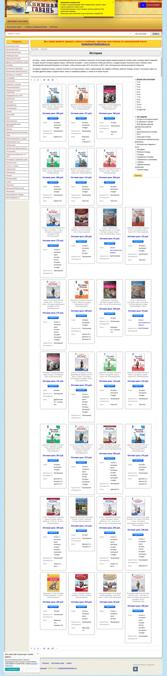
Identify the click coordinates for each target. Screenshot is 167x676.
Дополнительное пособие (146, 132)
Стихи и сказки (12, 166)
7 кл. (138, 97)
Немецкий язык (12, 55)
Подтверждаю (12, 669)
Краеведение (11, 105)
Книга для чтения (143, 137)
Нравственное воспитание (17, 132)
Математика (11, 121)
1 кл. (138, 82)
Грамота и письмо (13, 84)
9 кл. (138, 102)
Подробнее (52, 118)
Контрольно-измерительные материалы (147, 140)
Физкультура (11, 178)
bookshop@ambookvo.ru (96, 44)
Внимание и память (14, 75)
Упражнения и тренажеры (146, 159)
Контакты (54, 27)
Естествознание (13, 87)
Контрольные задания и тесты (145, 145)
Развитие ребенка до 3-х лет (16, 155)
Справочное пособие (144, 157)
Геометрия (10, 81)
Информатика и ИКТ (14, 95)
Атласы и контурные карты (146, 119)
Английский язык (12, 46)
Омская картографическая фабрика (116, 250)
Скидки (69, 663)
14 (48, 80)
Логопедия (10, 115)
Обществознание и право (16, 139)
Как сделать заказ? (14, 27)
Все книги (35, 49)
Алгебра (9, 65)
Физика (9, 175)
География (10, 78)
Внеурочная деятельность (17, 71)
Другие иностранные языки (17, 62)
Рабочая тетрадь (142, 152)
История (9, 102)
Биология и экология (14, 68)
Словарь (139, 154)
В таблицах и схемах (144, 122)
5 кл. (138, 92)
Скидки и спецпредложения (36, 27)
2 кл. (138, 84)
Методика (140, 149)
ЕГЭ (137, 134)
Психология (10, 151)
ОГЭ (137, 129)
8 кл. (138, 99)
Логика (9, 111)
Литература (11, 108)
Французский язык (13, 59)
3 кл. (138, 87)
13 (44, 80)
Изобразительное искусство (13, 91)
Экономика (10, 191)
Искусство (10, 99)
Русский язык (11, 163)
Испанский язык (12, 49)
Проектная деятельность (16, 148)
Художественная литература (142, 166)
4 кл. (138, 89)
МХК (8, 118)
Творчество (11, 169)
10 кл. (138, 104)
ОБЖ (8, 135)
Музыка (9, 129)
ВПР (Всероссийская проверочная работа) (144, 125)
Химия (8, 182)
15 (52, 80)
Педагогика (10, 145)
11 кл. (138, 107)
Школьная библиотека (15, 188)
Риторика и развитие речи (17, 159)
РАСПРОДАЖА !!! (13, 198)
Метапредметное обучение (13, 125)
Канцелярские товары (15, 195)
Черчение (10, 185)
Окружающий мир (13, 142)
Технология (10, 172)
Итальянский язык (13, 52)
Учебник (139, 162)
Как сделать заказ (57, 663)
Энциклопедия (141, 170)
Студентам (140, 109)
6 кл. (138, 94)
